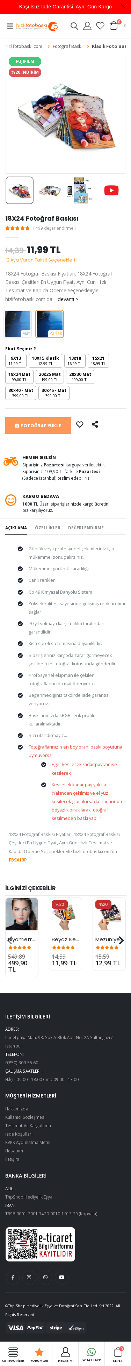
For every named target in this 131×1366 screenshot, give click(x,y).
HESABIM (65, 1354)
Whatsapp (91, 1353)
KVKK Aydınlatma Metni (27, 1142)
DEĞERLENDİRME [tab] (86, 527)
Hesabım (14, 1150)
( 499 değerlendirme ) (55, 228)
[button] (74, 27)
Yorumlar (39, 1354)
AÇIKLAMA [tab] (16, 527)
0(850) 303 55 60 (21, 1062)
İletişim (12, 1159)
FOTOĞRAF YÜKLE (38, 426)
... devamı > (65, 299)
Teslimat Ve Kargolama (28, 1125)
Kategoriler (13, 1354)
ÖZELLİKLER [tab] (47, 527)
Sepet (118, 1354)
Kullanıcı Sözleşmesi (25, 1117)
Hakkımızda (16, 1108)
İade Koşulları (18, 1134)
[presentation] (10, 940)
